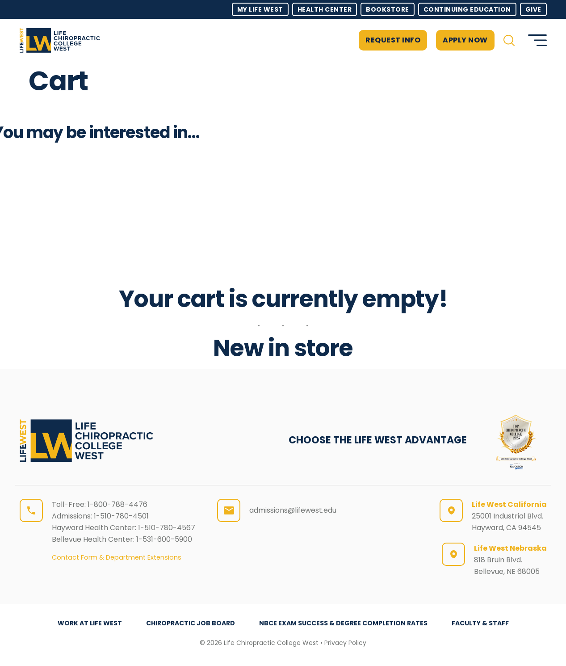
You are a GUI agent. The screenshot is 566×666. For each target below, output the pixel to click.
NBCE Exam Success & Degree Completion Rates (343, 623)
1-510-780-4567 (166, 528)
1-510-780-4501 (121, 516)
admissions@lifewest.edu (292, 510)
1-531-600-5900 (164, 539)
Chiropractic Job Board (190, 623)
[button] (509, 40)
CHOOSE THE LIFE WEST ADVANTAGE (378, 440)
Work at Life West (90, 623)
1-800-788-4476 (117, 504)
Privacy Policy (345, 642)
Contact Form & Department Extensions (116, 557)
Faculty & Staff (480, 623)
